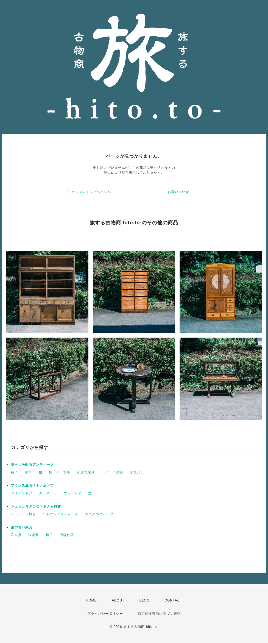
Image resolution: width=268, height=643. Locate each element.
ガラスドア (48, 493)
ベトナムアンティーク (60, 514)
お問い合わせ (178, 192)
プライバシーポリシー (105, 614)
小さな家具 (86, 472)
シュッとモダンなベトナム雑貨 (36, 506)
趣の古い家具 (21, 527)
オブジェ (137, 472)
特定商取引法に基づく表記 (159, 614)
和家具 (16, 535)
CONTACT (173, 600)
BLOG (144, 600)
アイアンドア (21, 493)
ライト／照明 (112, 472)
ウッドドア (73, 493)
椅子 (14, 472)
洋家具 (33, 535)
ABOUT (118, 600)
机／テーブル (59, 472)
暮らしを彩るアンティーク (32, 465)
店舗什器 (67, 535)
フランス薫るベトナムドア (32, 485)
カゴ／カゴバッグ (99, 514)
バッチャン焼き (23, 514)
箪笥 (28, 472)
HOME (91, 600)
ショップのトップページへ (89, 192)
